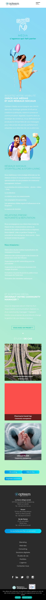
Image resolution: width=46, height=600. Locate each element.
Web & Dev (31, 472)
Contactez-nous (23, 566)
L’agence (23, 563)
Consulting (23, 549)
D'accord (18, 597)
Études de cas (23, 556)
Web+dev (23, 546)
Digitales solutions (13, 478)
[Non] (44, 594)
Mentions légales (27, 597)
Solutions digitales (23, 552)
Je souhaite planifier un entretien (23, 531)
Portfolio (23, 559)
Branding (13, 472)
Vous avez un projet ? (23, 328)
